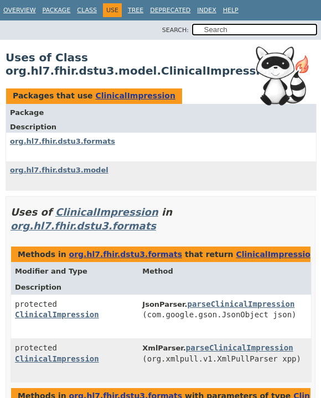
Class (87, 10)
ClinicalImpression (135, 95)
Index (206, 10)
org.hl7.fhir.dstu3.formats (62, 141)
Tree (135, 10)
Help (231, 10)
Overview (19, 10)
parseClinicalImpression (241, 304)
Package (57, 10)
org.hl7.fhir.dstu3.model (59, 170)
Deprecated (170, 10)
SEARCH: (175, 30)
